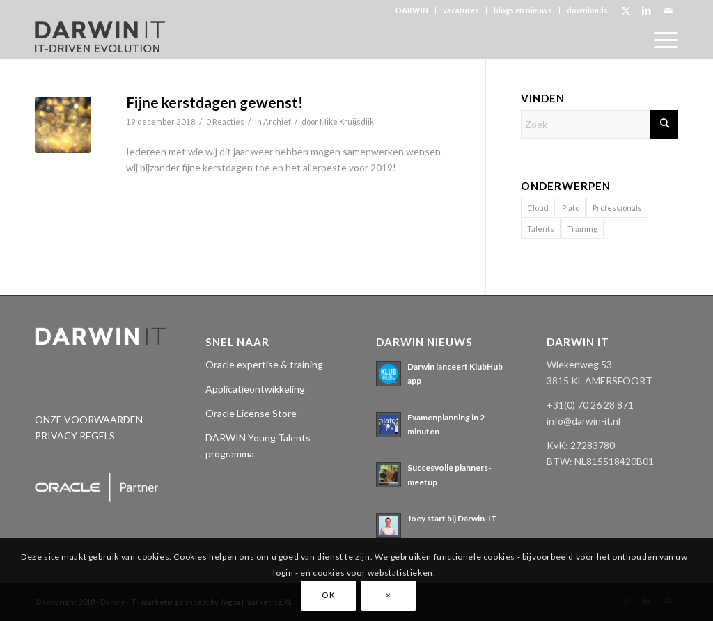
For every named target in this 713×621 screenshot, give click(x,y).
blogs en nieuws (523, 10)
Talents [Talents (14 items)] (540, 228)
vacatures (461, 10)
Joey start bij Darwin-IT (452, 518)
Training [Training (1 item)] (582, 228)
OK (328, 595)
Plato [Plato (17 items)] (570, 207)
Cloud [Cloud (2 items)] (538, 207)
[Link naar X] (626, 10)
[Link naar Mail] (667, 10)
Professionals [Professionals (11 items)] (617, 207)
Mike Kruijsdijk (347, 121)
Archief (277, 121)
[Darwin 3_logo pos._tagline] (100, 40)
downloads (587, 10)
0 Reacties (225, 121)
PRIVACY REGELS (75, 435)
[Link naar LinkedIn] (646, 10)
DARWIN (411, 10)
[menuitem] (412, 10)
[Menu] (661, 40)
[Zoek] (599, 124)
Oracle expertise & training (264, 364)
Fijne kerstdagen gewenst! (214, 102)
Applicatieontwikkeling (255, 389)
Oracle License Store (251, 413)
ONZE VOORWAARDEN (89, 419)
